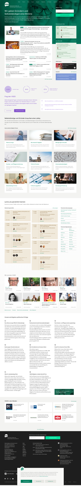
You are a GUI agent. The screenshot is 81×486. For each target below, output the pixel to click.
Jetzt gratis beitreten (60, 438)
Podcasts (14, 310)
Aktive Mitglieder (33, 310)
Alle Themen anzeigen (72, 128)
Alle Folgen (74, 60)
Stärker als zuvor (8, 310)
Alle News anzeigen (48, 78)
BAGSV (13, 457)
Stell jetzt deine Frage (20, 110)
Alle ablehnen (38, 481)
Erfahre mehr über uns (29, 19)
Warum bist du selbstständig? (22, 310)
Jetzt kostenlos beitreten (64, 15)
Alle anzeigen (73, 23)
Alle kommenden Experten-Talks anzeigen (42, 455)
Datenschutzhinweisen (43, 476)
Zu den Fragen (9, 110)
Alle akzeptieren (26, 481)
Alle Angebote (73, 71)
